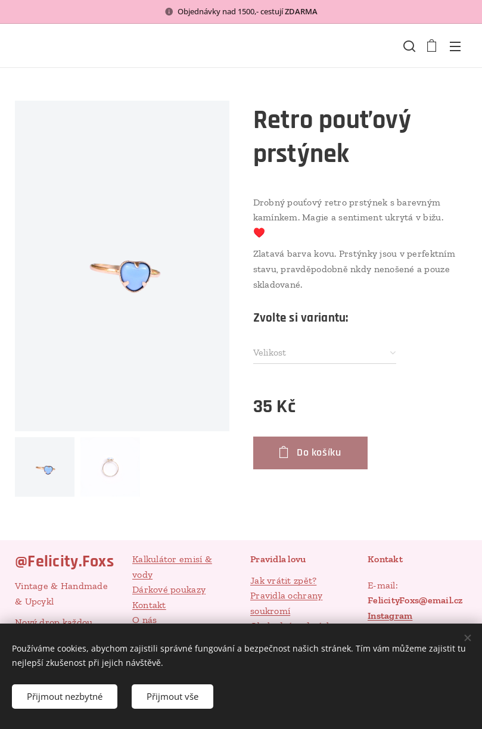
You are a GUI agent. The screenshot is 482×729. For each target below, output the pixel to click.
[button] (408, 46)
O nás (144, 620)
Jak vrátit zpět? (283, 580)
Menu (455, 46)
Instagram (390, 615)
